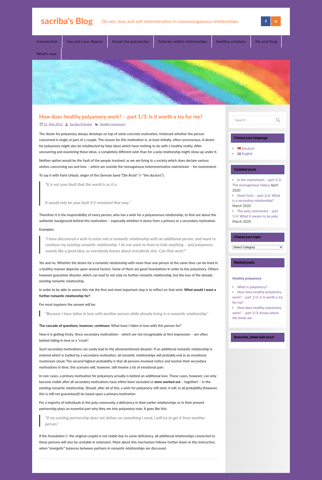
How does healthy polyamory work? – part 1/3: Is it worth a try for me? (257, 297)
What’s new (46, 53)
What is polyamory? (252, 287)
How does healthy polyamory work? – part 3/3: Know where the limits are (256, 313)
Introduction (47, 41)
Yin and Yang (266, 41)
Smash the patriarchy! (130, 41)
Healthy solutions (231, 41)
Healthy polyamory (112, 124)
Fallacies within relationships (182, 41)
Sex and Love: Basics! (85, 41)
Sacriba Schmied (81, 124)
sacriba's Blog (67, 20)
